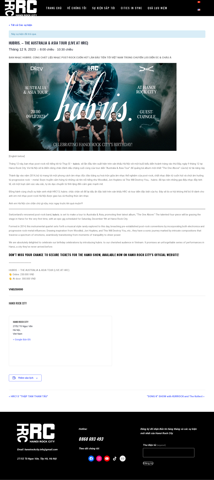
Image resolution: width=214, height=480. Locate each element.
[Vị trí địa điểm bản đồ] (84, 341)
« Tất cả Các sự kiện (20, 25)
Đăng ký (148, 463)
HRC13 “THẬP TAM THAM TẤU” (28, 396)
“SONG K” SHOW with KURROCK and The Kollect (176, 396)
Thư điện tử (154, 445)
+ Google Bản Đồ (22, 339)
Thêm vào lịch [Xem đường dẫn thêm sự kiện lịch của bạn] (25, 378)
